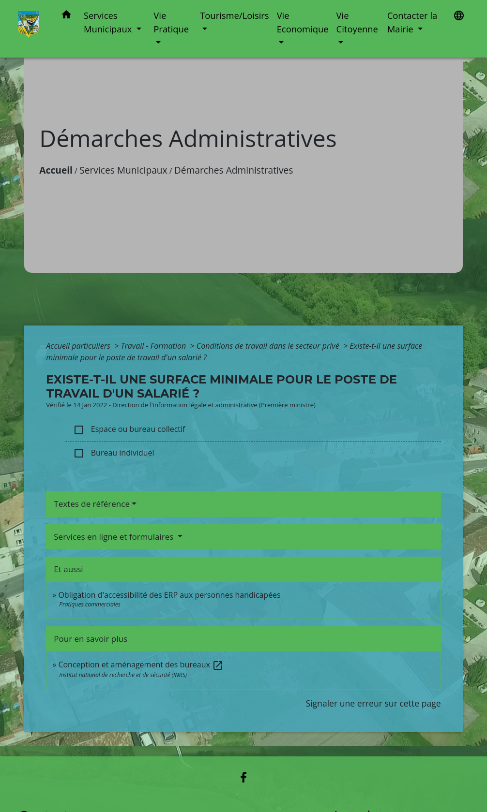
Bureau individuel (113, 453)
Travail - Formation (154, 345)
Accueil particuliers (79, 345)
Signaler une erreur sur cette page (373, 703)
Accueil (56, 170)
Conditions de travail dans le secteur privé (269, 345)
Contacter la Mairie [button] (412, 22)
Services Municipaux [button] (109, 22)
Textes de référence (92, 503)
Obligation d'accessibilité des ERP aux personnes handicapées (169, 595)
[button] (66, 16)
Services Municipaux (123, 170)
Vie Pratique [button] (171, 22)
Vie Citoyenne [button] (357, 22)
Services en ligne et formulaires (115, 536)
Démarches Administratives (233, 170)
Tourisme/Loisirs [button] (234, 15)
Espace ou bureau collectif (129, 430)
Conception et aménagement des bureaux (141, 664)
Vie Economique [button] (303, 22)
